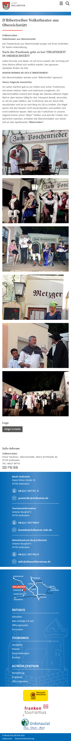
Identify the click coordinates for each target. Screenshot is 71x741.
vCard (10, 467)
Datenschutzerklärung (24, 739)
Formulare (17, 629)
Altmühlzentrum (25, 666)
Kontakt (16, 657)
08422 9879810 (28, 554)
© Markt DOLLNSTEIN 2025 (13, 735)
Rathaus (18, 609)
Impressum (7, 739)
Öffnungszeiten (20, 625)
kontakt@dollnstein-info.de (35, 530)
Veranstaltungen (20, 653)
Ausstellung (18, 673)
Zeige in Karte (12, 429)
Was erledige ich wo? (23, 621)
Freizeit (16, 649)
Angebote (17, 677)
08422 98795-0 (28, 491)
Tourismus (20, 638)
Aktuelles (17, 616)
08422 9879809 (28, 522)
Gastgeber (17, 644)
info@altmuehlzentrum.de (34, 561)
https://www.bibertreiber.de (4, 467)
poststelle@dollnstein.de (33, 498)
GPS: (15, 467)
